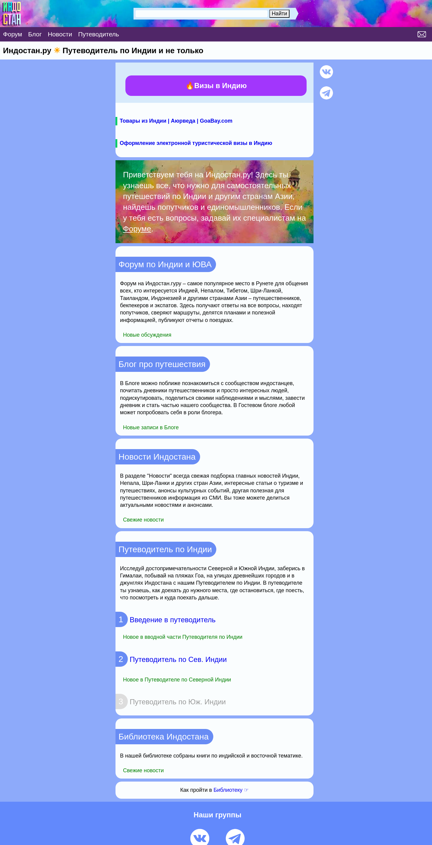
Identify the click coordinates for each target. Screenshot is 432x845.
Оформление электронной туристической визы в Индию (196, 143)
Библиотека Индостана (163, 736)
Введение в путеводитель (166, 620)
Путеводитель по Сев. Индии (171, 659)
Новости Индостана (157, 456)
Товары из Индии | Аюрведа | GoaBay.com (176, 121)
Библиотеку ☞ (231, 790)
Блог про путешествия (162, 364)
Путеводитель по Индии (165, 549)
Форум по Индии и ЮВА (165, 264)
